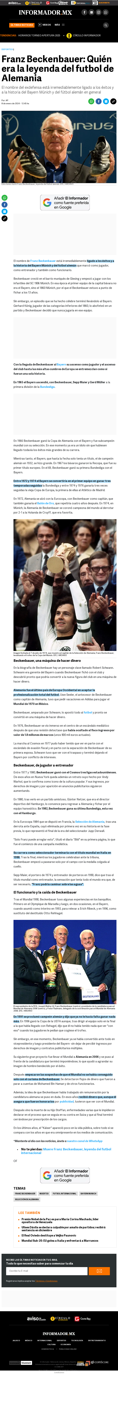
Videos (44, 24)
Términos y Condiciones (46, 1281)
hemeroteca (47, 1349)
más (60, 25)
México (28, 1341)
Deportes (7, 50)
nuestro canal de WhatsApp (85, 1141)
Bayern (61, 364)
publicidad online (68, 1349)
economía (66, 1345)
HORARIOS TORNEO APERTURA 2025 (39, 35)
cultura (51, 1345)
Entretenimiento (97, 1341)
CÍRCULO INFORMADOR (87, 35)
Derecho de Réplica (62, 1370)
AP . (7, 101)
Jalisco (16, 1341)
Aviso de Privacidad (46, 1370)
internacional (44, 1341)
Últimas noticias (22, 25)
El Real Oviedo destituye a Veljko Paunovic (49, 1235)
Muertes (44, 1194)
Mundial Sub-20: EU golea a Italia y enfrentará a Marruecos (60, 1241)
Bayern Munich (88, 1194)
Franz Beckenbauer (25, 1194)
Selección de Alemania (27, 1200)
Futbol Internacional (64, 1194)
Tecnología (77, 1341)
